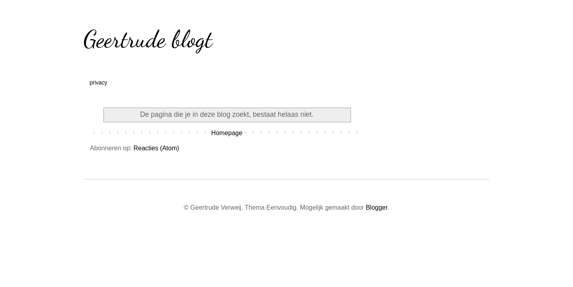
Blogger (376, 207)
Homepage (226, 133)
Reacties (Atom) (156, 148)
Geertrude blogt (148, 39)
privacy (98, 82)
